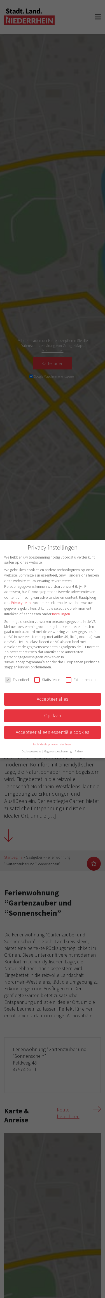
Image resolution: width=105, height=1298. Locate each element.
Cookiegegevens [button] (32, 751)
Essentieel (17, 679)
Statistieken (47, 679)
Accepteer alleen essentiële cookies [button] (52, 732)
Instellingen (61, 613)
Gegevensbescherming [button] (58, 751)
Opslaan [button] (52, 715)
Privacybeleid (21, 602)
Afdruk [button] (79, 751)
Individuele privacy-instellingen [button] (52, 744)
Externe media (81, 679)
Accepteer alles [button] (52, 699)
